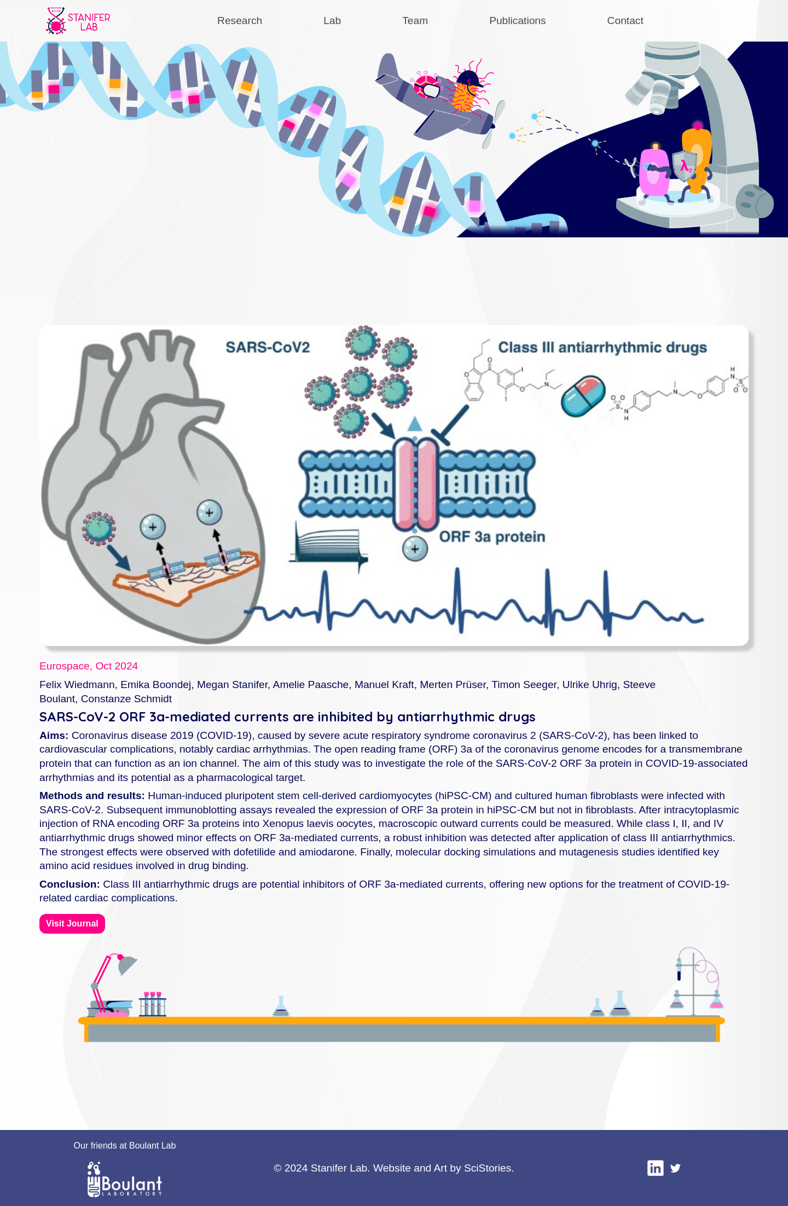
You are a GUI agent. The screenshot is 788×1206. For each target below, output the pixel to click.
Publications (517, 20)
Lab (332, 20)
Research (239, 20)
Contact (625, 20)
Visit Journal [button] (72, 923)
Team (415, 20)
